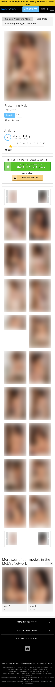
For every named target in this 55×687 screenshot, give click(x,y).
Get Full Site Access (26, 166)
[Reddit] (27, 648)
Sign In (44, 9)
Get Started (31, 9)
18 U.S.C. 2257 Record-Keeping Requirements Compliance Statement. (27, 663)
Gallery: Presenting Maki (17, 19)
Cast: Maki (42, 19)
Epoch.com (28, 679)
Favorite (10, 115)
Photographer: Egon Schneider (20, 23)
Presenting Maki (16, 105)
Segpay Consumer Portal (44, 681)
